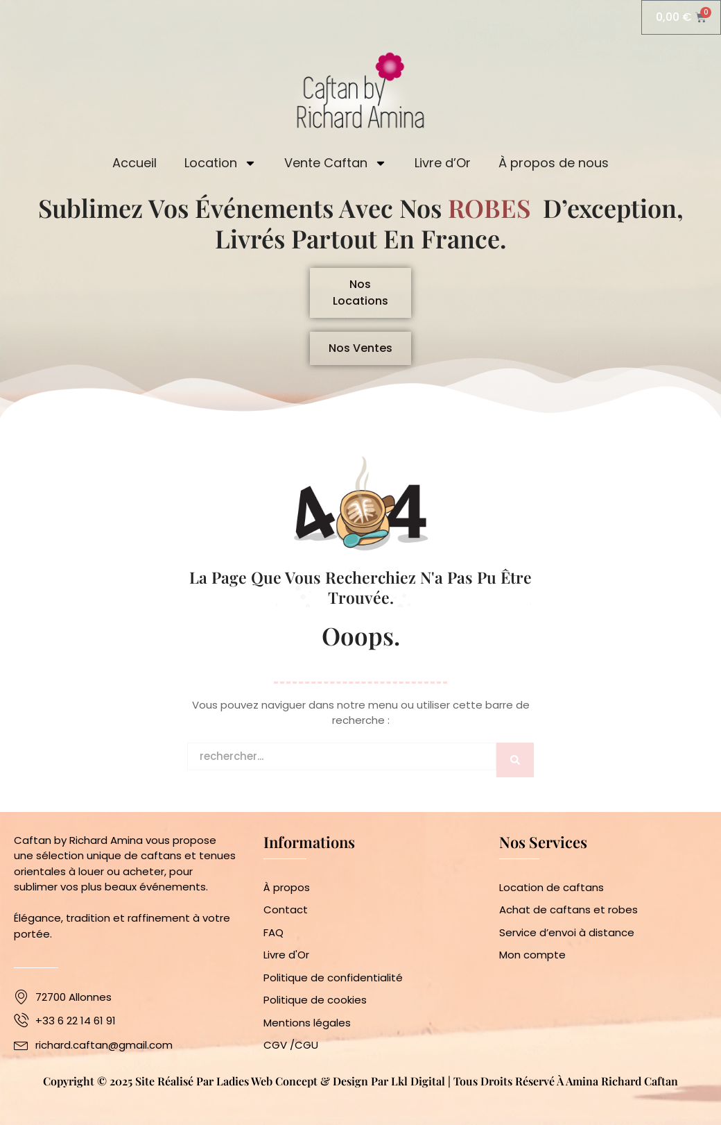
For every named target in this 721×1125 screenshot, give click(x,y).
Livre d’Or (443, 162)
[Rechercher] (515, 760)
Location (220, 163)
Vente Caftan (335, 163)
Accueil (134, 162)
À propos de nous (553, 162)
